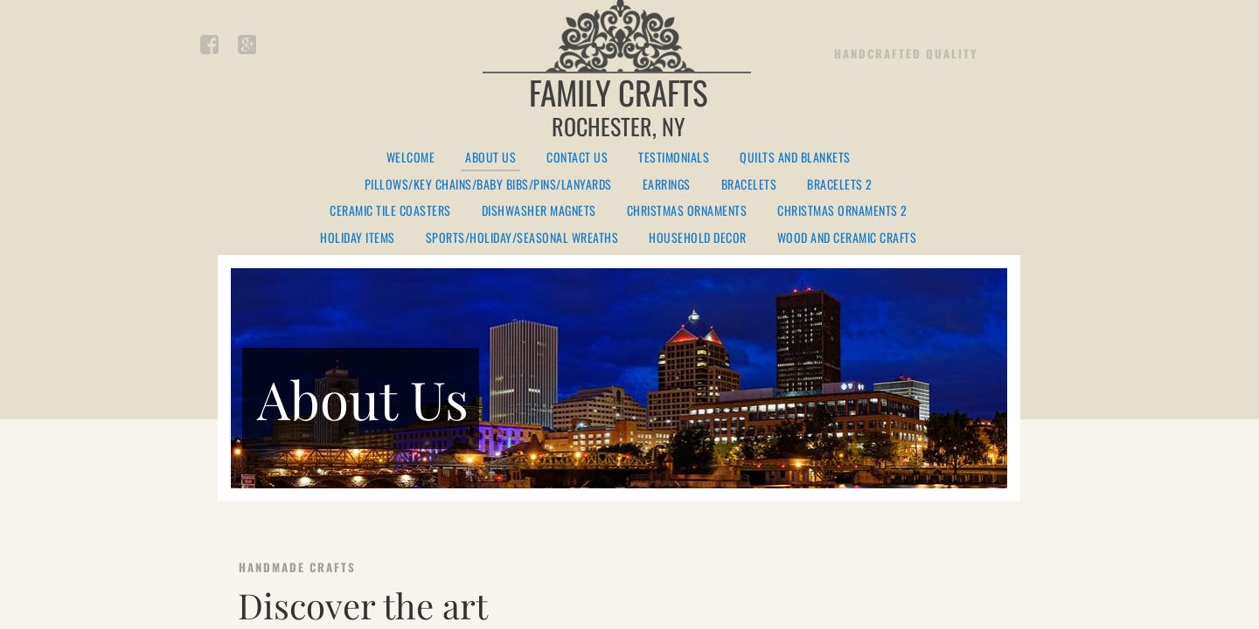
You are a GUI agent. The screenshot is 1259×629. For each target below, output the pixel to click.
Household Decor (698, 238)
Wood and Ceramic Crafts (847, 238)
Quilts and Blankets (795, 157)
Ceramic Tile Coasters (390, 211)
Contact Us (577, 157)
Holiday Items (357, 238)
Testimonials (673, 157)
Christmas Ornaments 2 (842, 211)
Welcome (410, 157)
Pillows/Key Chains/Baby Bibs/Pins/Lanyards (488, 184)
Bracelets (749, 184)
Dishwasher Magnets (539, 211)
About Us (490, 158)
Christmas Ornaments (687, 211)
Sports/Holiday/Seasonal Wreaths (522, 238)
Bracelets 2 (840, 184)
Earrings (667, 184)
